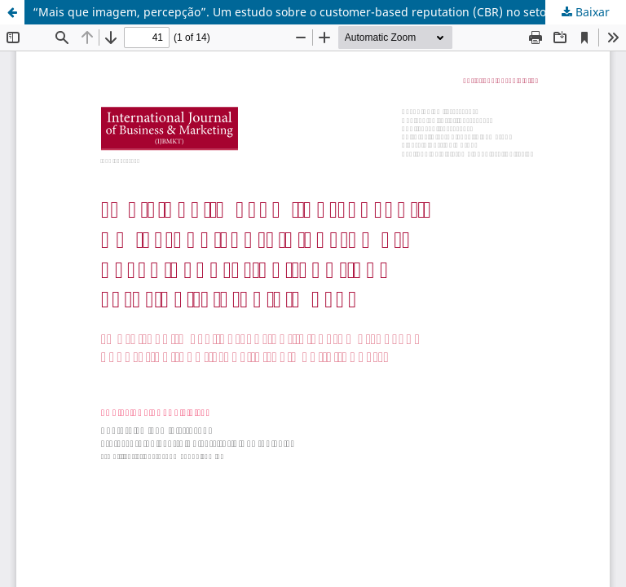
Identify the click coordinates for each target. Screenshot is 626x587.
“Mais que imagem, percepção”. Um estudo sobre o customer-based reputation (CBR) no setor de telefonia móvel (329, 12)
